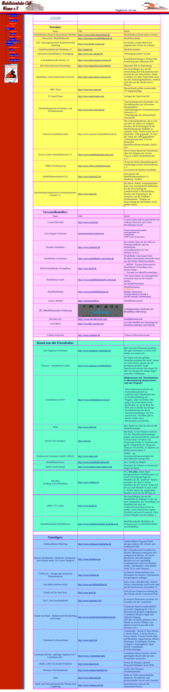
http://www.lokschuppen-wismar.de (94, 60)
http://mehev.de (85, 49)
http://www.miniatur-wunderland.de (94, 365)
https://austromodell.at (88, 301)
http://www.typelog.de (88, 575)
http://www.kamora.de (88, 664)
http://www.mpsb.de (87, 194)
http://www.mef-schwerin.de (91, 109)
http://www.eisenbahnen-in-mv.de (94, 399)
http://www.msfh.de (87, 268)
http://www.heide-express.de (91, 44)
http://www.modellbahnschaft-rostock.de (97, 279)
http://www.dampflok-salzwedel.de (94, 65)
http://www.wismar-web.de (90, 685)
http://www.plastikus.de (89, 247)
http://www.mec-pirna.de (89, 89)
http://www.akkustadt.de (89, 678)
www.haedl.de (90, 505)
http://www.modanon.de (89, 559)
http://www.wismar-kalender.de (92, 670)
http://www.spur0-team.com (91, 96)
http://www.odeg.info (88, 456)
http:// (80, 505)
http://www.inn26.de (87, 640)
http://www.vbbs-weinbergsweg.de (94, 166)
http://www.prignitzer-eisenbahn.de (94, 350)
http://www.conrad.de (88, 222)
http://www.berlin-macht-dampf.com (95, 467)
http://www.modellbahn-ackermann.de (96, 258)
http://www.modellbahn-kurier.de (93, 462)
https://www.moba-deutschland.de (94, 34)
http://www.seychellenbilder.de (92, 584)
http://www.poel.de (87, 592)
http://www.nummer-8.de (89, 600)
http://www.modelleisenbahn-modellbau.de (98, 524)
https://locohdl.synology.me (91, 323)
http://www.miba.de (87, 427)
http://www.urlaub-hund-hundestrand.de (96, 617)
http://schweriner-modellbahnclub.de (95, 38)
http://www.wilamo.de (88, 482)
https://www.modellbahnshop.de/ (93, 291)
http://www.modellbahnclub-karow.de (95, 154)
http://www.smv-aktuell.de (90, 53)
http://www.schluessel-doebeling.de (94, 544)
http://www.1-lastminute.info (91, 656)
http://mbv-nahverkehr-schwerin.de (94, 77)
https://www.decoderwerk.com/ (92, 319)
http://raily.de (84, 441)
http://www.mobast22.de (89, 176)
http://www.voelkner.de (89, 335)
